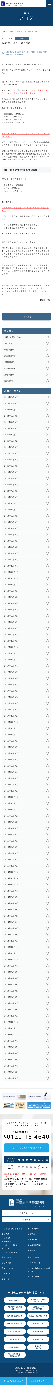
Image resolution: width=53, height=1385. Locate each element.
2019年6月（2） (11, 535)
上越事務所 (8, 55)
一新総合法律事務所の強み (13, 1228)
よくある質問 (33, 1276)
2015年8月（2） (11, 822)
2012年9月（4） (11, 1041)
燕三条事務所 (20, 52)
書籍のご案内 (33, 1257)
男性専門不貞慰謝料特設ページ (15, 1308)
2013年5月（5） (11, 991)
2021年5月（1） (11, 454)
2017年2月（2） (11, 710)
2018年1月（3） (11, 641)
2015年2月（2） (11, 860)
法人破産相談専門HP (14, 1316)
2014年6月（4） (11, 910)
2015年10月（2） (12, 810)
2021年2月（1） (11, 466)
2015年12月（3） (12, 797)
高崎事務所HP (38, 1339)
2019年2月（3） (11, 560)
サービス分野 (33, 1228)
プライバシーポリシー (37, 1262)
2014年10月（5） (12, 885)
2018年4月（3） (11, 622)
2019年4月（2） (11, 547)
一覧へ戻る (26, 317)
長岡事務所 (31, 52)
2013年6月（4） (11, 985)
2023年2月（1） (11, 404)
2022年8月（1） (11, 416)
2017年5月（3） (11, 691)
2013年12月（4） (12, 947)
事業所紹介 (6, 1262)
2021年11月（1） (12, 435)
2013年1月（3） (11, 1016)
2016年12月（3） (12, 722)
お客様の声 (32, 1239)
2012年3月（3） (11, 1078)
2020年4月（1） (11, 491)
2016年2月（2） (11, 785)
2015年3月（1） (11, 854)
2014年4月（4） (11, 922)
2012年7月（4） (11, 1053)
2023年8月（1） (11, 397)
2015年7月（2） (11, 829)
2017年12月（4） (12, 647)
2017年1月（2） (11, 716)
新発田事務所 (42, 52)
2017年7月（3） (11, 679)
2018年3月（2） (11, 629)
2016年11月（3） (12, 729)
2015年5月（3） (11, 841)
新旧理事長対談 (34, 1245)
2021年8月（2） (11, 441)
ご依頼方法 (6, 1273)
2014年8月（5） (11, 897)
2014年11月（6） (12, 879)
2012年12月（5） (12, 1022)
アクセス (5, 1279)
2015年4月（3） (11, 847)
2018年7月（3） (11, 604)
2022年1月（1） (11, 429)
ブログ (11, 32)
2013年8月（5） (11, 972)
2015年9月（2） (11, 816)
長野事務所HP (38, 1331)
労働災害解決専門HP (14, 1324)
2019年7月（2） (11, 529)
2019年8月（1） (11, 522)
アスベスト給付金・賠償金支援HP (15, 1355)
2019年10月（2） (12, 510)
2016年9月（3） (11, 741)
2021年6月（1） (11, 447)
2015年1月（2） (11, 866)
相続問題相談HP (15, 1347)
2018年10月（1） (12, 585)
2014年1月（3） (11, 941)
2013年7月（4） (11, 978)
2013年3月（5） (11, 1003)
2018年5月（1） (11, 616)
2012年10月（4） (12, 1035)
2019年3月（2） (11, 554)
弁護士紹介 (6, 1257)
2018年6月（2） (11, 610)
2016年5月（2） (11, 766)
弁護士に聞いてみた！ (14, 337)
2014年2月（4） (11, 935)
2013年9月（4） (11, 966)
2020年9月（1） (11, 472)
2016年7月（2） (11, 754)
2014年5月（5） (11, 916)
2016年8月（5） (11, 747)
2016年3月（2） (11, 779)
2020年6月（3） (11, 485)
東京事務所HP (38, 1324)
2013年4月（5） (11, 997)
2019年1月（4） (11, 566)
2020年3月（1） (11, 497)
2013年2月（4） (11, 1010)
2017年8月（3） (11, 672)
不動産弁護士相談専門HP (38, 1347)
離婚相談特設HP (15, 1300)
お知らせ (8, 344)
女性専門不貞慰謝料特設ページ (38, 1300)
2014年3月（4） (11, 928)
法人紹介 (31, 1250)
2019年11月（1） (12, 504)
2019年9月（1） (11, 516)
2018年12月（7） (12, 572)
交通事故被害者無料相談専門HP (38, 1308)
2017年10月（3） (12, 660)
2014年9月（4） (11, 891)
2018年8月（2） (11, 597)
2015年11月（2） (12, 804)
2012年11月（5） (12, 1028)
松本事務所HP (15, 1339)
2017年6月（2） (11, 685)
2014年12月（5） (12, 872)
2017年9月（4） (11, 666)
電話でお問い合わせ (40, 1381)
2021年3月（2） (11, 460)
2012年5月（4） (11, 1066)
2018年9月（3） (11, 591)
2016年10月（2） (12, 735)
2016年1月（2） (11, 791)
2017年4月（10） (12, 697)
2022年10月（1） (12, 410)
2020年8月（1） (11, 479)
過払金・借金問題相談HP (38, 1316)
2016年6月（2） (11, 760)
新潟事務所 (8, 52)
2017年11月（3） (12, 654)
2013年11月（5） (12, 953)
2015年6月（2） (11, 835)
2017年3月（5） (11, 704)
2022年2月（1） (11, 422)
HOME (3, 32)
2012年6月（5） (11, 1060)
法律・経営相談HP (14, 1331)
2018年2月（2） (11, 635)
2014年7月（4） (11, 904)
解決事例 (31, 1234)
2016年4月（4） (11, 772)
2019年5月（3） (11, 541)
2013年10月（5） (12, 960)
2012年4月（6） (11, 1072)
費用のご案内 (7, 1268)
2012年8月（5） (11, 1047)
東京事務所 (19, 55)
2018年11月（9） (12, 579)
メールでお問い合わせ (13, 1381)
